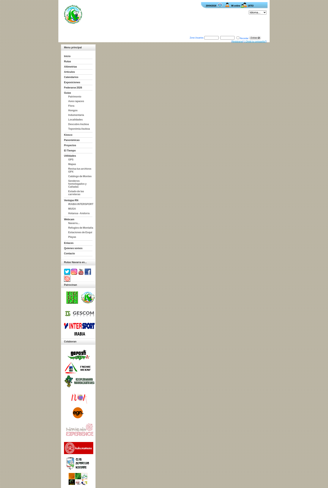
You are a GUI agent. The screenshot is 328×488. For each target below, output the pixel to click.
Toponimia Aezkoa (79, 128)
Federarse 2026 (73, 87)
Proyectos (70, 145)
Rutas (67, 61)
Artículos (69, 71)
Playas (72, 237)
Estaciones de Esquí (80, 232)
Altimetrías (70, 66)
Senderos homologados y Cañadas (77, 183)
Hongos (73, 110)
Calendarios (71, 77)
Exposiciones (72, 82)
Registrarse (237, 41)
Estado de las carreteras (76, 193)
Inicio (67, 56)
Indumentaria (76, 115)
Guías (67, 92)
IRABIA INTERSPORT (81, 204)
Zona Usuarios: (197, 38)
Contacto (69, 253)
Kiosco (68, 134)
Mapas (72, 164)
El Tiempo (70, 150)
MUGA (72, 208)
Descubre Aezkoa (78, 124)
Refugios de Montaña (80, 227)
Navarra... (74, 223)
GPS (70, 159)
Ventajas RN (71, 200)
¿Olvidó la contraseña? (255, 41)
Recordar (244, 38)
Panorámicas (72, 140)
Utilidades (70, 155)
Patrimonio (74, 96)
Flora (71, 105)
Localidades (75, 119)
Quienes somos (73, 248)
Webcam (69, 219)
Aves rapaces (76, 101)
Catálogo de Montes (80, 176)
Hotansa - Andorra (79, 213)
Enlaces (68, 243)
